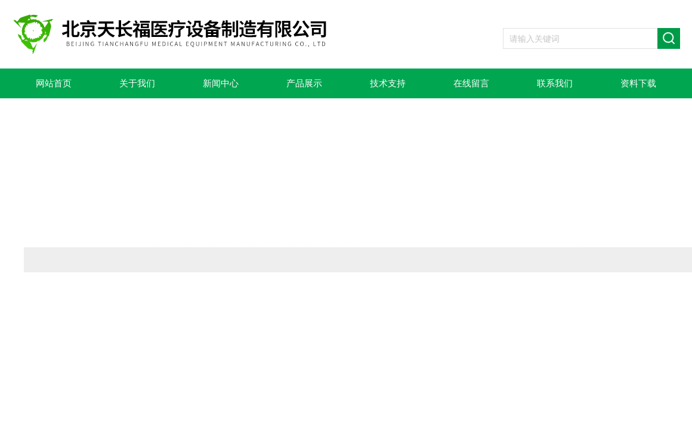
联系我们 (555, 83)
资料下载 (638, 83)
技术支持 (388, 83)
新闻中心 (221, 83)
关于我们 (137, 83)
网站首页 (54, 83)
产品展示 (304, 83)
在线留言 (471, 83)
